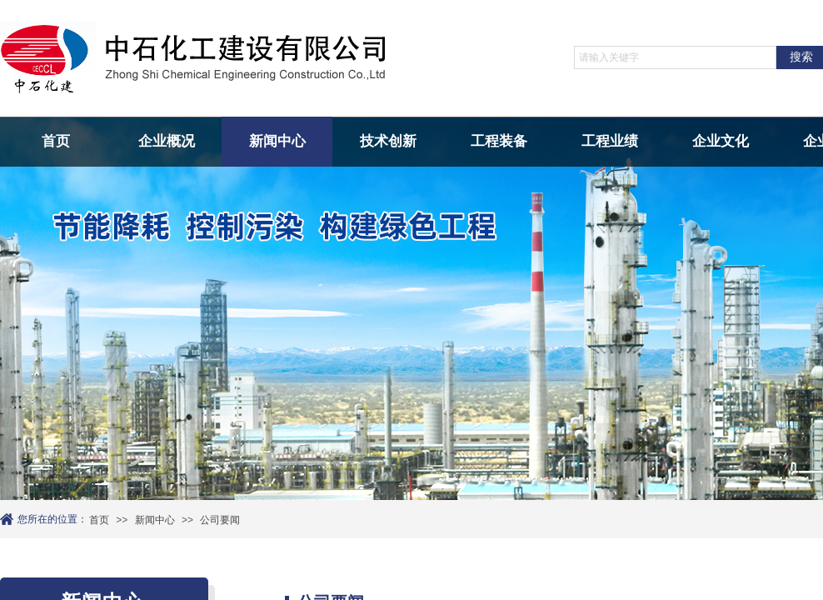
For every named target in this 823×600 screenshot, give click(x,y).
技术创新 (388, 141)
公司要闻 (220, 520)
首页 (56, 141)
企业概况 (166, 141)
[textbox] (675, 57)
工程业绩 (609, 141)
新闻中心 (277, 141)
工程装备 (499, 141)
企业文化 (720, 141)
